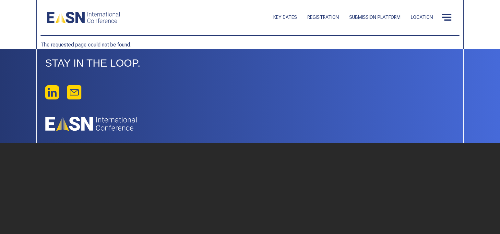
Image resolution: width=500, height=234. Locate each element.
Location (422, 17)
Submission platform (374, 17)
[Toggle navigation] (447, 17)
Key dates (285, 17)
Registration (323, 17)
